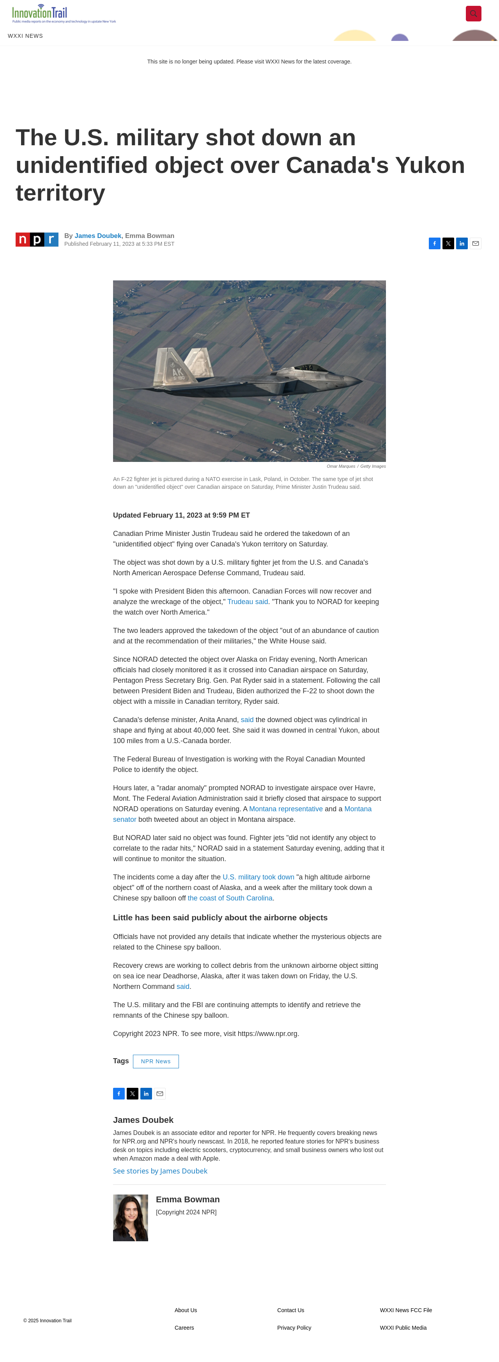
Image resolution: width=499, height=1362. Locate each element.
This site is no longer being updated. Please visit (206, 75)
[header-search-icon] (478, 20)
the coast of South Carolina (230, 912)
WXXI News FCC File (406, 1324)
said (247, 734)
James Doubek (97, 249)
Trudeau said (247, 616)
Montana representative (286, 823)
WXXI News (25, 50)
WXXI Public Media (403, 1341)
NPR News (156, 1075)
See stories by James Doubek (160, 1184)
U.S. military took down (258, 891)
